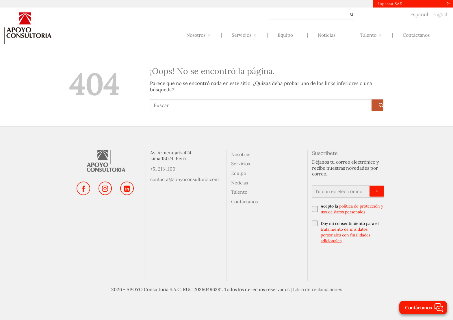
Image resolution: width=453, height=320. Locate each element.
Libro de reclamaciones (317, 289)
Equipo (238, 173)
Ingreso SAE (390, 3)
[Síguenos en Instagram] (105, 188)
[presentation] (348, 260)
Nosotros (240, 154)
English (440, 14)
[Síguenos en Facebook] (83, 188)
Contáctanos (244, 201)
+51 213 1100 (162, 169)
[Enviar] (349, 14)
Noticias (239, 183)
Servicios (240, 164)
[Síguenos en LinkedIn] (126, 188)
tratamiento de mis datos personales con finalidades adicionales (345, 235)
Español (419, 14)
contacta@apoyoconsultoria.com (184, 179)
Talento (239, 192)
